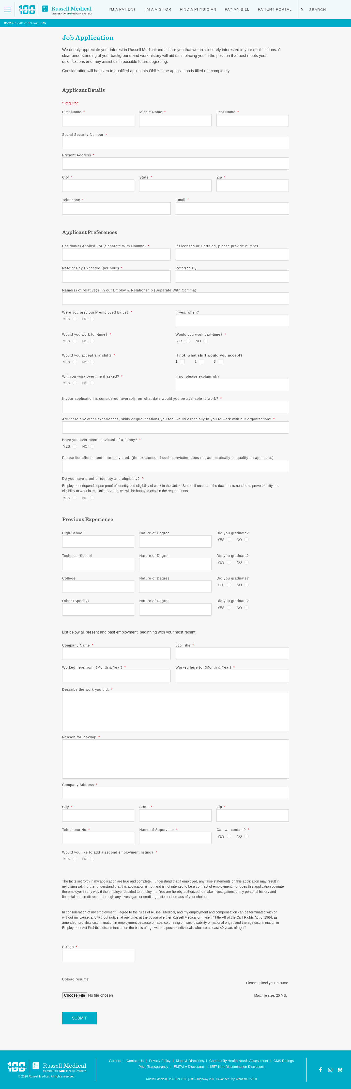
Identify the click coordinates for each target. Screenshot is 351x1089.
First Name (73, 112)
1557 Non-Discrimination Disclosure (236, 1067)
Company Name (78, 645)
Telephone (73, 200)
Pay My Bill (237, 9)
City (67, 177)
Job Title (185, 645)
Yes (66, 319)
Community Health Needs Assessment (238, 1061)
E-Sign (69, 947)
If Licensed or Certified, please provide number (217, 246)
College (69, 578)
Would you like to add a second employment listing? (109, 852)
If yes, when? (187, 312)
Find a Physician (198, 9)
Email (182, 200)
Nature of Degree (154, 533)
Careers (115, 1061)
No (85, 319)
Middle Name (152, 112)
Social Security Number (84, 134)
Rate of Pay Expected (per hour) (92, 268)
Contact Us (135, 1061)
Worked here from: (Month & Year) (94, 667)
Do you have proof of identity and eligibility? (103, 478)
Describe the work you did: (87, 689)
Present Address (78, 155)
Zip (221, 177)
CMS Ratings (284, 1061)
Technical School (77, 556)
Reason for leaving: (81, 737)
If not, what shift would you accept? (209, 355)
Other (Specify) (75, 601)
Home (9, 23)
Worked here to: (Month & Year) (205, 667)
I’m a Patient (122, 9)
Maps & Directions (190, 1061)
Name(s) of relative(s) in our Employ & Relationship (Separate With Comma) (129, 290)
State (145, 177)
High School (73, 533)
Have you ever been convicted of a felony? (101, 440)
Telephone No (76, 829)
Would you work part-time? (201, 334)
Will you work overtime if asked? (92, 376)
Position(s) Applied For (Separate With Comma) (106, 246)
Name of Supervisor (158, 829)
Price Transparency (153, 1067)
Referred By (186, 268)
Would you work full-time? (86, 334)
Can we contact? (232, 829)
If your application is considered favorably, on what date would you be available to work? (142, 398)
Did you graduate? (232, 533)
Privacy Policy (159, 1061)
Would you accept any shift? (88, 355)
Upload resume (75, 979)
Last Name (227, 112)
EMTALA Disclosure (189, 1067)
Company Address (80, 785)
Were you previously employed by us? (97, 312)
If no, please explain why (197, 376)
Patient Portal (275, 9)
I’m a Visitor (157, 9)
